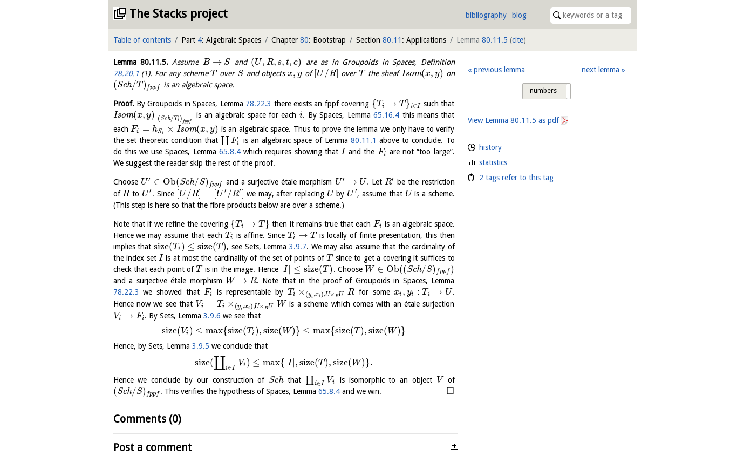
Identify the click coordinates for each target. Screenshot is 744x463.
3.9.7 (297, 246)
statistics (493, 162)
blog (519, 15)
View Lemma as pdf (513, 120)
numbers (543, 90)
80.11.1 (364, 140)
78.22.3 (258, 103)
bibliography (486, 15)
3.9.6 (212, 315)
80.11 (392, 40)
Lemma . (140, 62)
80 (304, 40)
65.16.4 (386, 115)
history (490, 147)
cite (517, 40)
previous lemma (499, 69)
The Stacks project (178, 14)
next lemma (600, 69)
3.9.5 (200, 346)
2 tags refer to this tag (516, 177)
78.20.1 (126, 73)
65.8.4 (230, 151)
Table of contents (142, 40)
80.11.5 (495, 40)
